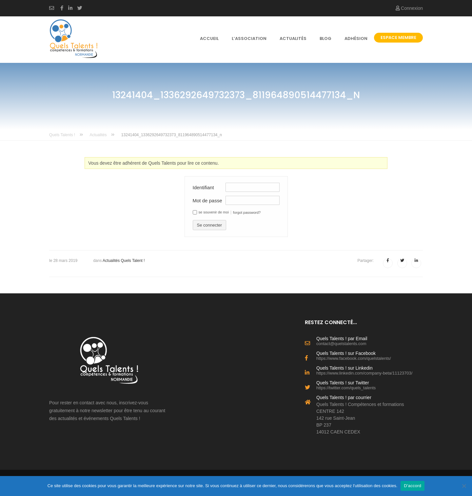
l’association (249, 38)
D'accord (412, 485)
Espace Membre (398, 37)
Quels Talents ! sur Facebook (369, 355)
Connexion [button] (409, 8)
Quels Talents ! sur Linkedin (369, 370)
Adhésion (355, 38)
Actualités (293, 38)
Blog (325, 38)
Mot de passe (207, 200)
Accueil (209, 38)
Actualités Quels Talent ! (124, 260)
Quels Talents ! (66, 135)
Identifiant (203, 187)
